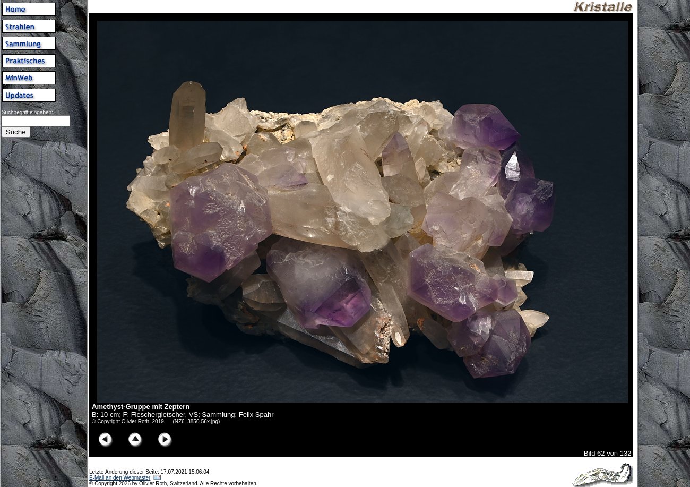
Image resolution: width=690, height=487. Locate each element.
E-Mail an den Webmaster (119, 478)
